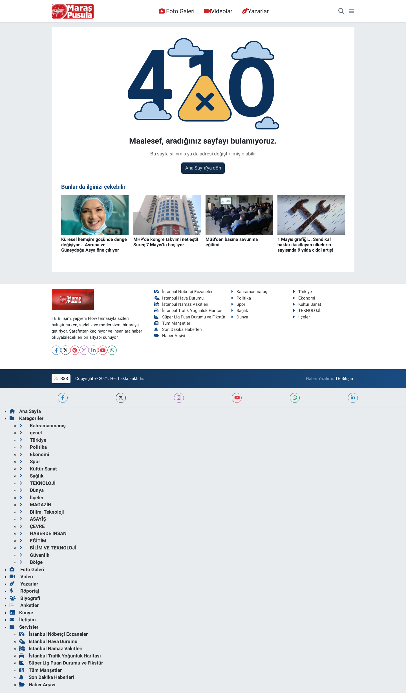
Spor (238, 304)
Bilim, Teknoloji (41, 512)
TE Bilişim (344, 378)
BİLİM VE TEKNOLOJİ (47, 548)
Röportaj (24, 591)
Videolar (218, 11)
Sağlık (239, 310)
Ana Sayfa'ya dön (203, 168)
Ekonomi (304, 298)
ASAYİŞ (32, 519)
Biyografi (25, 598)
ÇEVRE (32, 526)
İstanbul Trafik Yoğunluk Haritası (189, 310)
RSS (61, 378)
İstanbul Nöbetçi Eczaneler (183, 291)
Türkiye (302, 291)
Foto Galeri (176, 11)
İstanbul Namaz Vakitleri (181, 304)
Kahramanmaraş (249, 291)
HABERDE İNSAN (43, 533)
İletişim (23, 619)
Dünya (239, 317)
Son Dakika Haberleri (178, 329)
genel (30, 432)
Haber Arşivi (170, 335)
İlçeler (301, 317)
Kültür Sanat (307, 304)
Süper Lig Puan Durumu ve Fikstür (190, 317)
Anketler (24, 605)
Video (21, 576)
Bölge (31, 562)
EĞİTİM (32, 541)
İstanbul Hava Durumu (179, 298)
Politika (241, 298)
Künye (21, 612)
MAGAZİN (35, 504)
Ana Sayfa (25, 411)
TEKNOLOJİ (306, 310)
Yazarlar (255, 11)
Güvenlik (34, 555)
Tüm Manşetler (172, 323)
